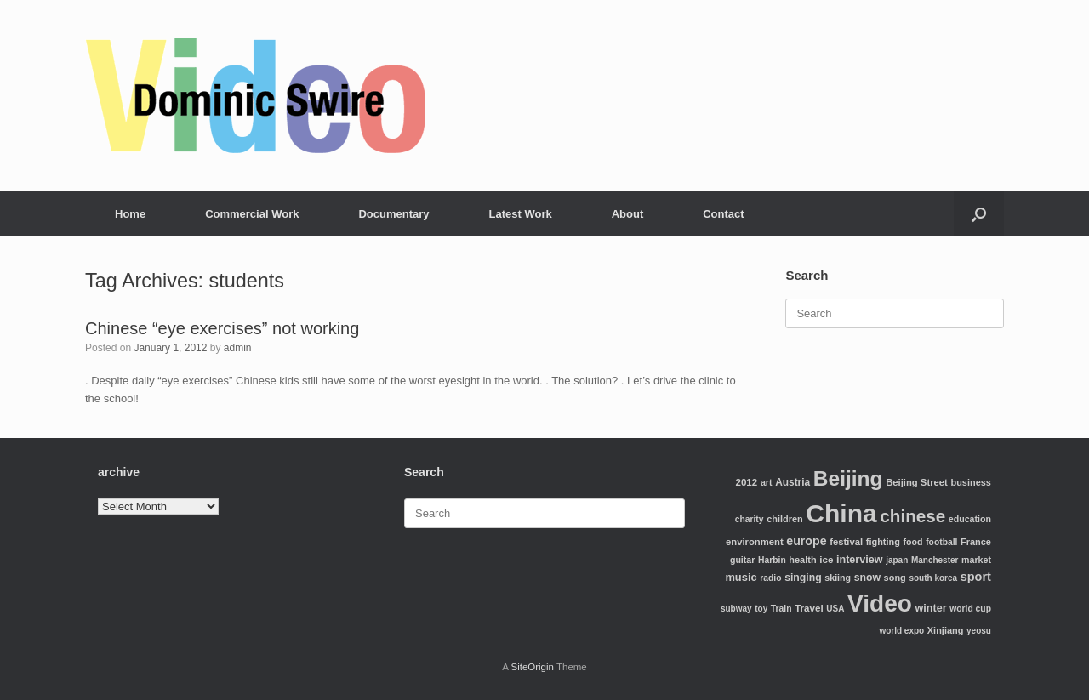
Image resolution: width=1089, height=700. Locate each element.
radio (770, 578)
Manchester (935, 560)
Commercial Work (252, 214)
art (767, 482)
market (976, 560)
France (976, 542)
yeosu (978, 630)
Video (879, 603)
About (628, 214)
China (841, 513)
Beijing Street (917, 482)
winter (931, 608)
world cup (970, 608)
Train (781, 608)
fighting (883, 542)
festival (846, 542)
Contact (723, 214)
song (895, 577)
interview (859, 560)
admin (238, 348)
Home (130, 214)
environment (755, 542)
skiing (837, 577)
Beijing (848, 478)
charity (749, 519)
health (802, 560)
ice (826, 559)
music (740, 577)
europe (806, 541)
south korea (933, 578)
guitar (742, 560)
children (785, 519)
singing (803, 577)
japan (897, 560)
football (941, 542)
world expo (901, 630)
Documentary (393, 214)
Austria (792, 482)
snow (867, 577)
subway (736, 608)
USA (835, 608)
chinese (912, 516)
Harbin (772, 560)
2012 (746, 481)
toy (761, 608)
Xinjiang (945, 630)
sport (976, 576)
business (970, 482)
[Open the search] (979, 213)
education (970, 519)
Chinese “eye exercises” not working (222, 328)
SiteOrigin (532, 667)
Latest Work (520, 214)
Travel (809, 607)
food (913, 542)
